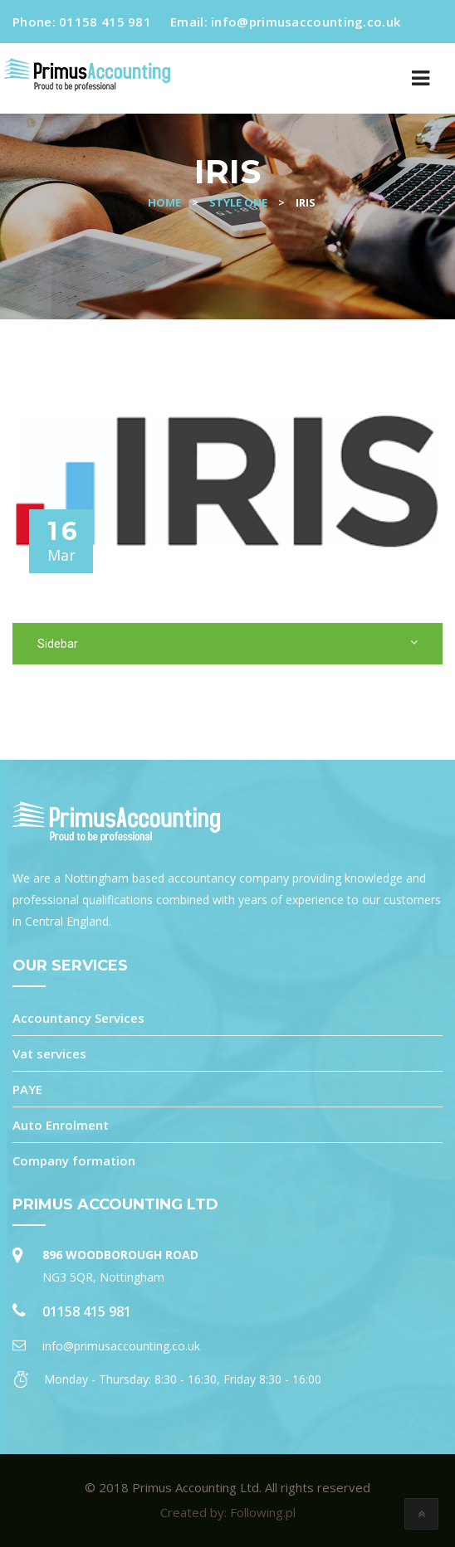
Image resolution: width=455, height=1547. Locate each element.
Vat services (49, 1053)
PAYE (27, 1089)
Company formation (73, 1160)
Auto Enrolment (60, 1124)
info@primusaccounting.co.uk (305, 21)
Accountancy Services (78, 1017)
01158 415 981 (105, 21)
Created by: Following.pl (228, 1512)
